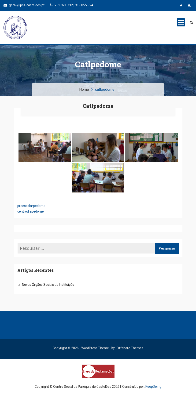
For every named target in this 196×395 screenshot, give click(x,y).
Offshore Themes (130, 348)
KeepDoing (153, 386)
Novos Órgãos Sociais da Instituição (48, 284)
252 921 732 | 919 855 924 (71, 5)
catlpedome (98, 105)
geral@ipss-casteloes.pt (24, 5)
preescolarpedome (31, 206)
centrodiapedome (30, 211)
